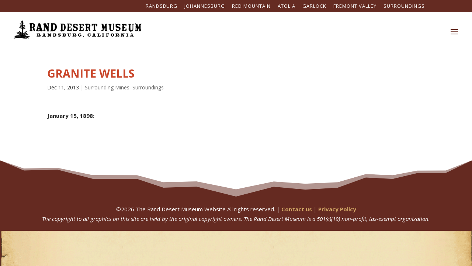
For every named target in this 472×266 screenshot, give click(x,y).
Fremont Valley (354, 6)
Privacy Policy (337, 209)
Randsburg (161, 6)
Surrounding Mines (107, 87)
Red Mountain (251, 6)
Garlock (314, 6)
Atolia (286, 6)
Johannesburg (204, 6)
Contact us (296, 209)
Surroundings (404, 6)
